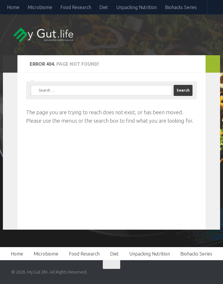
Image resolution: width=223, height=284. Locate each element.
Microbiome (40, 7)
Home (13, 7)
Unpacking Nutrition (136, 7)
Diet (103, 7)
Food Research (75, 7)
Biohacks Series (181, 7)
